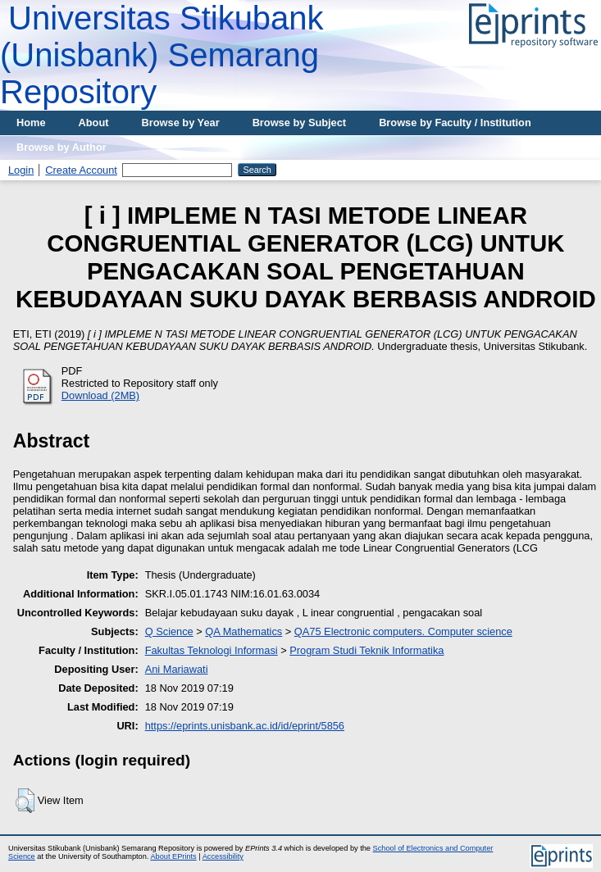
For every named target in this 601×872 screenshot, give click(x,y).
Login (21, 170)
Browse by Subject (300, 122)
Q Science (169, 631)
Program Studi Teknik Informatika (366, 650)
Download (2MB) (100, 395)
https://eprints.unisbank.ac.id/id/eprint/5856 (244, 726)
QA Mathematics (243, 631)
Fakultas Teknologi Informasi (211, 650)
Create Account (81, 170)
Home (31, 122)
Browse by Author (61, 147)
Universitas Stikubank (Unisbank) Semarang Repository (162, 55)
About (94, 122)
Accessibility (223, 856)
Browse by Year (181, 122)
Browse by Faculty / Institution (455, 122)
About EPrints (173, 856)
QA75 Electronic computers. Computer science (403, 631)
